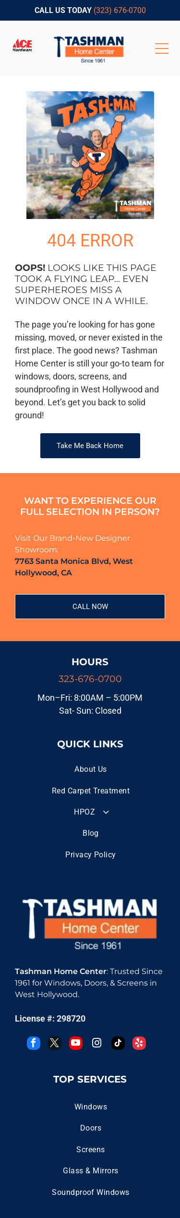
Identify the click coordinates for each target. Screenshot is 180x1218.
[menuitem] (90, 769)
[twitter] (54, 1044)
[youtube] (76, 1044)
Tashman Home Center (61, 971)
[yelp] (139, 1044)
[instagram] (97, 1044)
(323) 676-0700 (120, 10)
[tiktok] (118, 1044)
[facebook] (33, 1044)
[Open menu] (161, 48)
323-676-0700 (90, 678)
